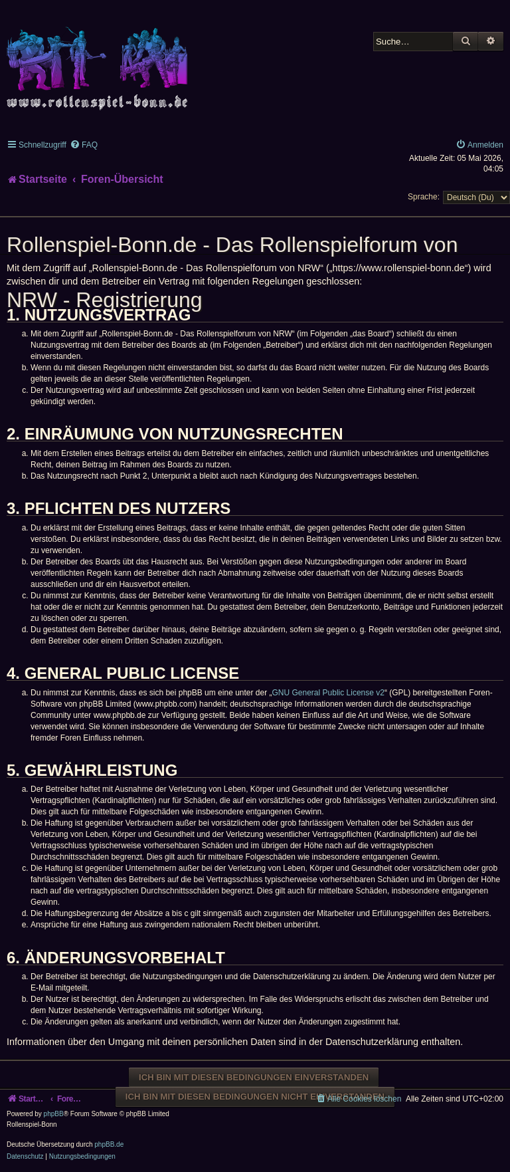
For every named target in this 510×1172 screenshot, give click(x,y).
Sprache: (424, 196)
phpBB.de (109, 1144)
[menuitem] (84, 145)
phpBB (54, 1113)
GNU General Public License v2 (328, 692)
